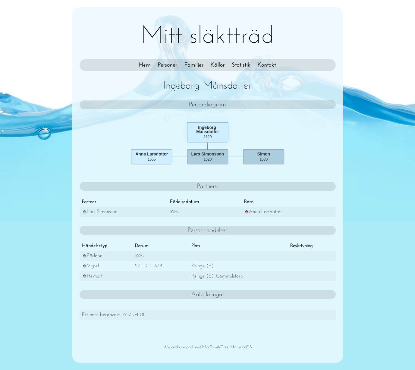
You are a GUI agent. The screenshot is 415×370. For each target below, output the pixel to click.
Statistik (241, 65)
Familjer (193, 65)
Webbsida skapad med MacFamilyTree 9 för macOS (207, 347)
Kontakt (267, 65)
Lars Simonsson (99, 211)
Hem (145, 65)
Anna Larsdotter (263, 211)
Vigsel (90, 265)
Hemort (92, 276)
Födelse (92, 255)
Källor (218, 65)
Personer (167, 65)
